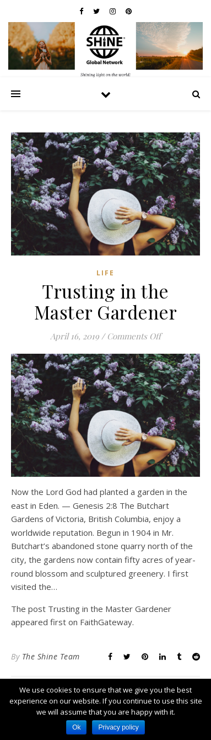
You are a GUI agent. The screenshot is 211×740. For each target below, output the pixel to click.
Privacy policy (118, 727)
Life (105, 273)
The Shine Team (51, 656)
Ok (76, 727)
